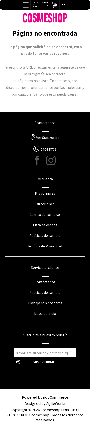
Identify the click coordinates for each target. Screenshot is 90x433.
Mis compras (45, 193)
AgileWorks (56, 403)
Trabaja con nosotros (45, 303)
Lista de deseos (45, 5)
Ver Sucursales (47, 137)
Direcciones (45, 203)
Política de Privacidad (45, 246)
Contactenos (45, 281)
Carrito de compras (45, 214)
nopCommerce (55, 397)
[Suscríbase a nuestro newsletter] (45, 352)
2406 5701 (49, 149)
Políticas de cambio (45, 235)
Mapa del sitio (45, 313)
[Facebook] (39, 160)
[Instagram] (51, 160)
